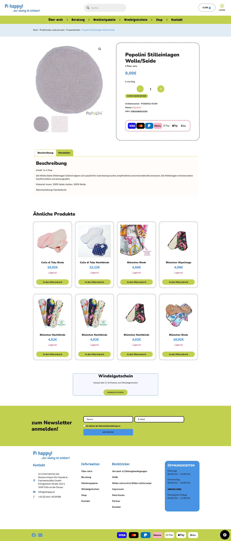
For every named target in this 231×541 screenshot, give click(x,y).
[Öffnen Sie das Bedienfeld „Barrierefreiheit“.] (225, 535)
